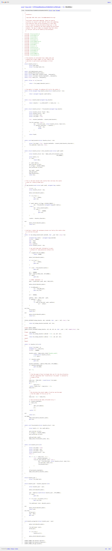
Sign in (109, 2)
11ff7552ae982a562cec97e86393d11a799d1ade (46, 7)
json (109, 548)
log (54, 10)
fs (63, 7)
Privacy (12, 548)
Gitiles (8, 548)
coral (22, 7)
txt (106, 548)
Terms (16, 548)
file (50, 10)
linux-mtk (28, 7)
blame (58, 10)
